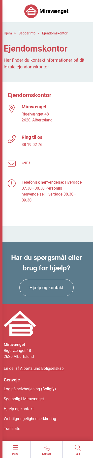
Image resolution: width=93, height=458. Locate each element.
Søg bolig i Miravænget (24, 399)
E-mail (27, 162)
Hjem (8, 33)
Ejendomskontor (55, 33)
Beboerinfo (27, 33)
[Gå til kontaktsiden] (46, 450)
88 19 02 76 (32, 144)
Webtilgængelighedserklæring (30, 418)
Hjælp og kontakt (19, 408)
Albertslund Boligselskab (42, 368)
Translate (12, 428)
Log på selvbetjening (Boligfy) (30, 389)
